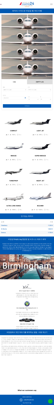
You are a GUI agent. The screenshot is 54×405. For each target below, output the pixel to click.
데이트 (4, 95)
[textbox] (14, 89)
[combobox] (14, 89)
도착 (29, 87)
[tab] (14, 81)
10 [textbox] (29, 99)
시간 (29, 97)
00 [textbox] (41, 99)
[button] (50, 401)
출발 (4, 87)
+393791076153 (29, 400)
